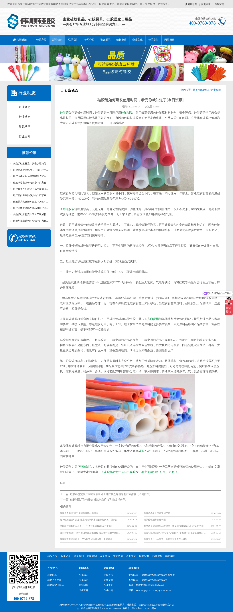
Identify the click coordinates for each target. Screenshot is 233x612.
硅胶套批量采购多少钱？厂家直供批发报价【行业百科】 (31, 195)
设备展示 (105, 39)
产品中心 (52, 568)
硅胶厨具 (52, 575)
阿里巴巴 (169, 39)
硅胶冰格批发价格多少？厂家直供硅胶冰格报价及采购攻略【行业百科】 (31, 182)
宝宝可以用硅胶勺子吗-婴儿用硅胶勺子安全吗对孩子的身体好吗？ (175, 532)
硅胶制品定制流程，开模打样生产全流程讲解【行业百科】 (31, 169)
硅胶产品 (41, 39)
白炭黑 (154, 318)
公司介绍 (89, 39)
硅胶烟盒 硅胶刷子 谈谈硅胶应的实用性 (79, 513)
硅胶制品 (127, 112)
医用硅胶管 (67, 209)
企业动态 (24, 107)
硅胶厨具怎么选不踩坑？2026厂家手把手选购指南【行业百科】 (31, 201)
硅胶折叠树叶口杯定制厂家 (157, 513)
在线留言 (219, 4)
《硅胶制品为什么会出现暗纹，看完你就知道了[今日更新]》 (139, 471)
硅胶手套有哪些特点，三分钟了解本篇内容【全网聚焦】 (87, 539)
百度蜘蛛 (206, 4)
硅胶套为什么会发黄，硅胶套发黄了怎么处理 (165, 539)
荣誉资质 (121, 39)
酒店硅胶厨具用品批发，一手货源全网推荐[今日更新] (86, 526)
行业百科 (24, 136)
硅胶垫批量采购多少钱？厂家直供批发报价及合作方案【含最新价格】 (31, 220)
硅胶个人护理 (54, 580)
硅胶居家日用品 (55, 585)
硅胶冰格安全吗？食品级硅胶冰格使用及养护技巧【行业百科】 (31, 208)
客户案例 (170, 556)
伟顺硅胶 (22, 39)
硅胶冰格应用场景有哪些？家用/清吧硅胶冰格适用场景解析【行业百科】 (31, 176)
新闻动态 (57, 39)
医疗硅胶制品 (83, 466)
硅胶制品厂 (166, 604)
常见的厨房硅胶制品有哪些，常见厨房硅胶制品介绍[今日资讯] (174, 526)
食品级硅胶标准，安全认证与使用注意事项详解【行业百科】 (31, 163)
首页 (195, 90)
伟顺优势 (157, 556)
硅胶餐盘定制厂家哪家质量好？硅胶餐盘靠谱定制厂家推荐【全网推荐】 (111, 494)
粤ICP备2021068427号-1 (144, 608)
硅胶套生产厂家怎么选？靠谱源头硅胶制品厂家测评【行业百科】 (31, 189)
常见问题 (24, 126)
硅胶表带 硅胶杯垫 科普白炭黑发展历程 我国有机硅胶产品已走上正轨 (91, 532)
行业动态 (24, 116)
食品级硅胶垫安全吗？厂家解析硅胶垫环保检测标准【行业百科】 (31, 214)
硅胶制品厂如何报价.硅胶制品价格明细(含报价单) (98, 499)
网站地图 (192, 4)
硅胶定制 (153, 39)
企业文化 (137, 39)
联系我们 (73, 39)
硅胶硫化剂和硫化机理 (155, 519)
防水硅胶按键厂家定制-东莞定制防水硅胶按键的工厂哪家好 (88, 519)
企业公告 (108, 590)
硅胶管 (64, 112)
